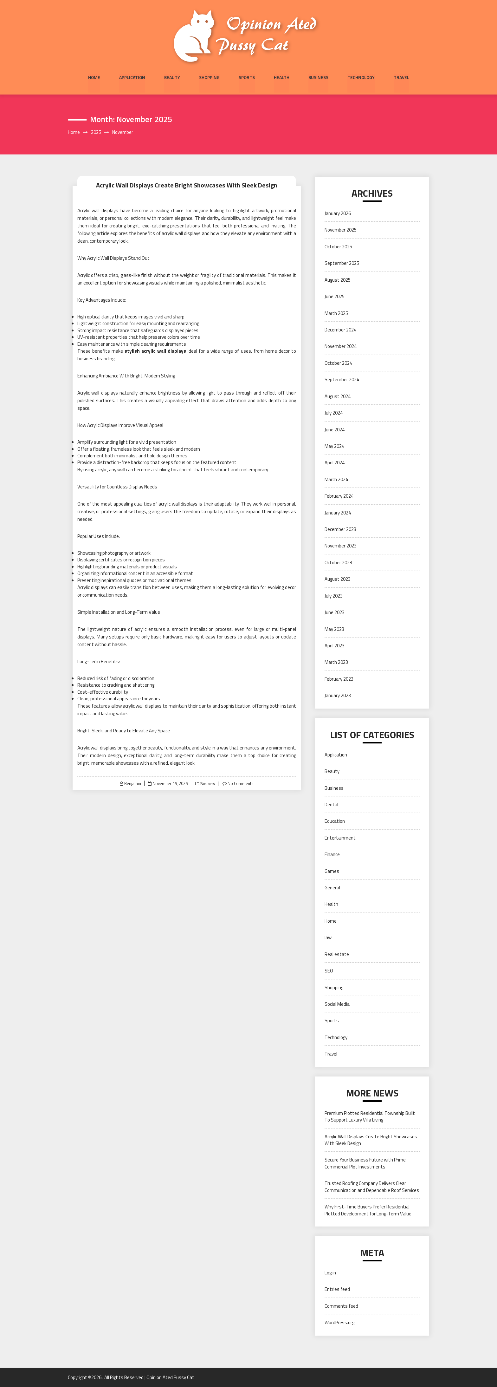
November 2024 (341, 346)
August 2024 (338, 396)
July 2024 (334, 412)
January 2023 (338, 695)
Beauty (172, 77)
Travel (401, 77)
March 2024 (336, 479)
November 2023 (341, 546)
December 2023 (340, 529)
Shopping (209, 77)
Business (318, 77)
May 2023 (334, 629)
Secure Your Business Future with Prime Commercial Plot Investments (365, 1163)
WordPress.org (339, 1322)
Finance (332, 854)
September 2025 (342, 263)
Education (335, 821)
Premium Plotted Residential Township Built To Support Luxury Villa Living (370, 1116)
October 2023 (338, 562)
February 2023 (339, 679)
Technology (361, 77)
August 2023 (338, 579)
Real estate (337, 954)
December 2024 (340, 329)
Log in (330, 1272)
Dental (331, 804)
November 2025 (341, 230)
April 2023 (335, 645)
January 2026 (338, 213)
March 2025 (336, 313)
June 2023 (335, 612)
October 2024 (338, 363)
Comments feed (341, 1306)
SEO (329, 970)
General (332, 887)
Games (332, 871)
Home (94, 77)
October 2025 (338, 246)
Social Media (337, 1004)
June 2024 (335, 429)
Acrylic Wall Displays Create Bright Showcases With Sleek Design (186, 185)
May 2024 (334, 446)
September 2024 (342, 379)
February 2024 (339, 496)
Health (281, 77)
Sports (247, 77)
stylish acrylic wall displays (155, 351)
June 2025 (335, 296)
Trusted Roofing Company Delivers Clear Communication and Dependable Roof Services (372, 1187)
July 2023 (334, 595)
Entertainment (340, 837)
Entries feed (337, 1289)
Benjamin (132, 783)
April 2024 (335, 463)
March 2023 (336, 662)
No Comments (240, 783)
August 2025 (338, 280)
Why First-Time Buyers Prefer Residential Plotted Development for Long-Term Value (368, 1210)
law (328, 937)
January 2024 (338, 512)
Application (132, 77)
